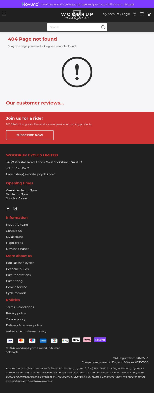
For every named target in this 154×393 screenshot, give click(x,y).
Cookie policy (15, 319)
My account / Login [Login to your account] (116, 14)
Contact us (14, 231)
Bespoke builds (17, 269)
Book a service (16, 287)
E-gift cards (14, 243)
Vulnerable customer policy (26, 331)
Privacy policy (16, 313)
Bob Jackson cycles (20, 263)
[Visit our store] (135, 14)
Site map (55, 348)
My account (14, 237)
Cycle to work (16, 293)
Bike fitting (14, 281)
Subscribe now (29, 135)
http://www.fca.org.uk (40, 381)
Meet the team (17, 224)
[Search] (77, 27)
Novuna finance (17, 249)
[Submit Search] (103, 27)
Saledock (12, 352)
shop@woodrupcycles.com (35, 174)
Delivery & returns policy (24, 325)
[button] (4, 14)
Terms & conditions (20, 307)
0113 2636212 (20, 168)
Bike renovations (18, 275)
